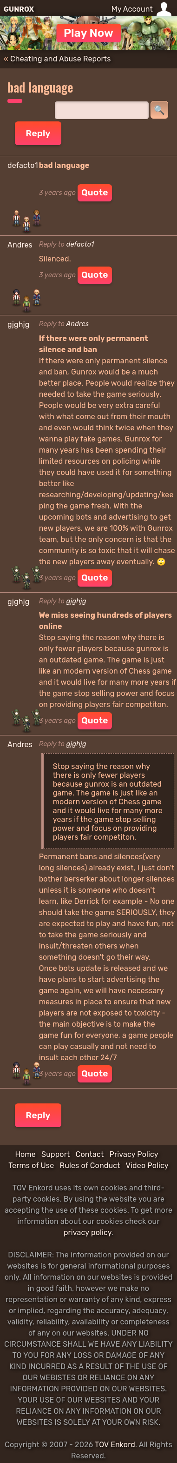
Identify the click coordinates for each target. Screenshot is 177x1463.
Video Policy (147, 1165)
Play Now (88, 33)
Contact (90, 1154)
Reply (38, 133)
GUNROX (19, 9)
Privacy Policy (134, 1154)
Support (55, 1154)
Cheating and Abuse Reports (60, 58)
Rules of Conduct (90, 1165)
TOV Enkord (115, 1444)
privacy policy (87, 1232)
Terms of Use (31, 1165)
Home (25, 1154)
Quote (94, 192)
